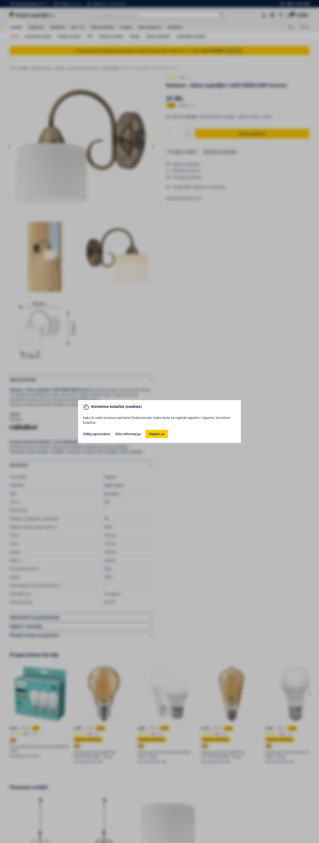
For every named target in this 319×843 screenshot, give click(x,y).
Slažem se (156, 434)
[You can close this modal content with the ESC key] (159, 421)
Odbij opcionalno (96, 434)
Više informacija (128, 434)
